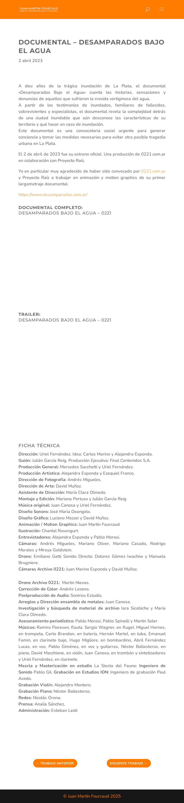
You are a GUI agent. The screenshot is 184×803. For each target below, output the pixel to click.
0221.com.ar (153, 171)
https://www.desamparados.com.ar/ (52, 194)
